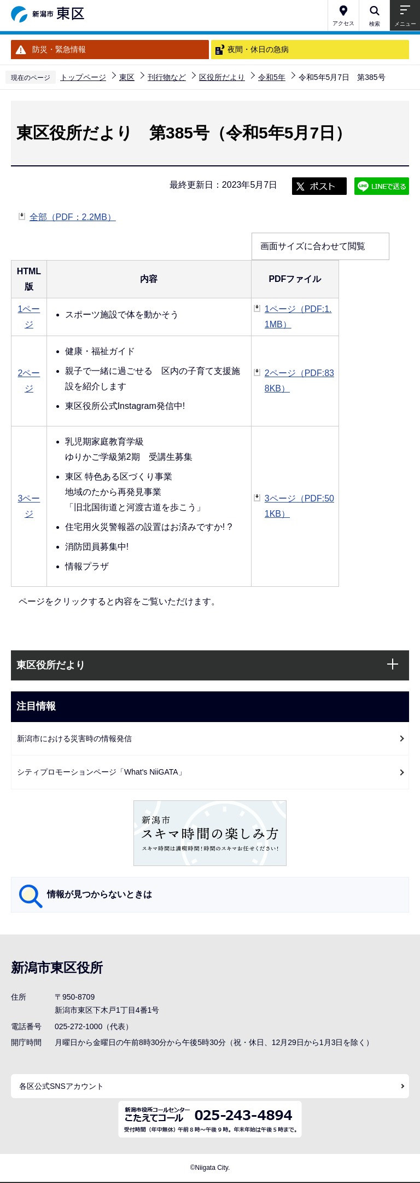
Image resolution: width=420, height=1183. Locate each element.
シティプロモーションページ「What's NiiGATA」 (101, 771)
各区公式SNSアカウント (61, 1086)
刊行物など (167, 77)
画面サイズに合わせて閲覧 (312, 246)
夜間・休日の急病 (258, 49)
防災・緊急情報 (59, 49)
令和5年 (271, 77)
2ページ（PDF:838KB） (299, 380)
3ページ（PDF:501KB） (299, 506)
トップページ (83, 77)
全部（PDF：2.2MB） (73, 216)
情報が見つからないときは (99, 894)
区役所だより (222, 77)
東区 (127, 77)
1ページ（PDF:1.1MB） (298, 316)
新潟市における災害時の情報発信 (74, 738)
